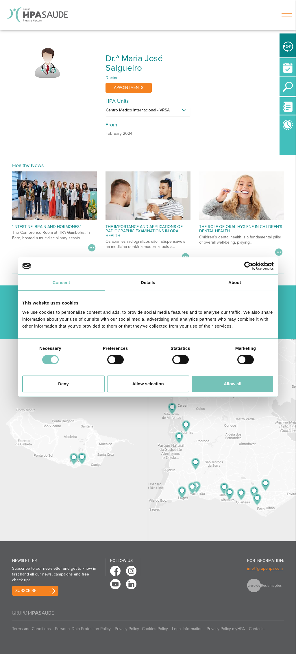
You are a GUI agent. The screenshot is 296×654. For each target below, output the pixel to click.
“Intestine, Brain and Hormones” (46, 226)
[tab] (148, 111)
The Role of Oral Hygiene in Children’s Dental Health (240, 228)
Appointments (128, 87)
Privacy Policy (127, 628)
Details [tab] (148, 282)
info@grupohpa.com (265, 568)
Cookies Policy (155, 628)
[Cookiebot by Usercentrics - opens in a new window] (248, 265)
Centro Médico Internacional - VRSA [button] (138, 110)
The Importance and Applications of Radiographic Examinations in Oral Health (144, 231)
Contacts (256, 628)
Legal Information (187, 628)
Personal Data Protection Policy (83, 628)
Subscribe (25, 590)
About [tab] (234, 282)
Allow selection (148, 383)
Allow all (232, 383)
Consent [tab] (61, 282)
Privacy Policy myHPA (226, 628)
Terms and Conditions (31, 628)
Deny (63, 383)
